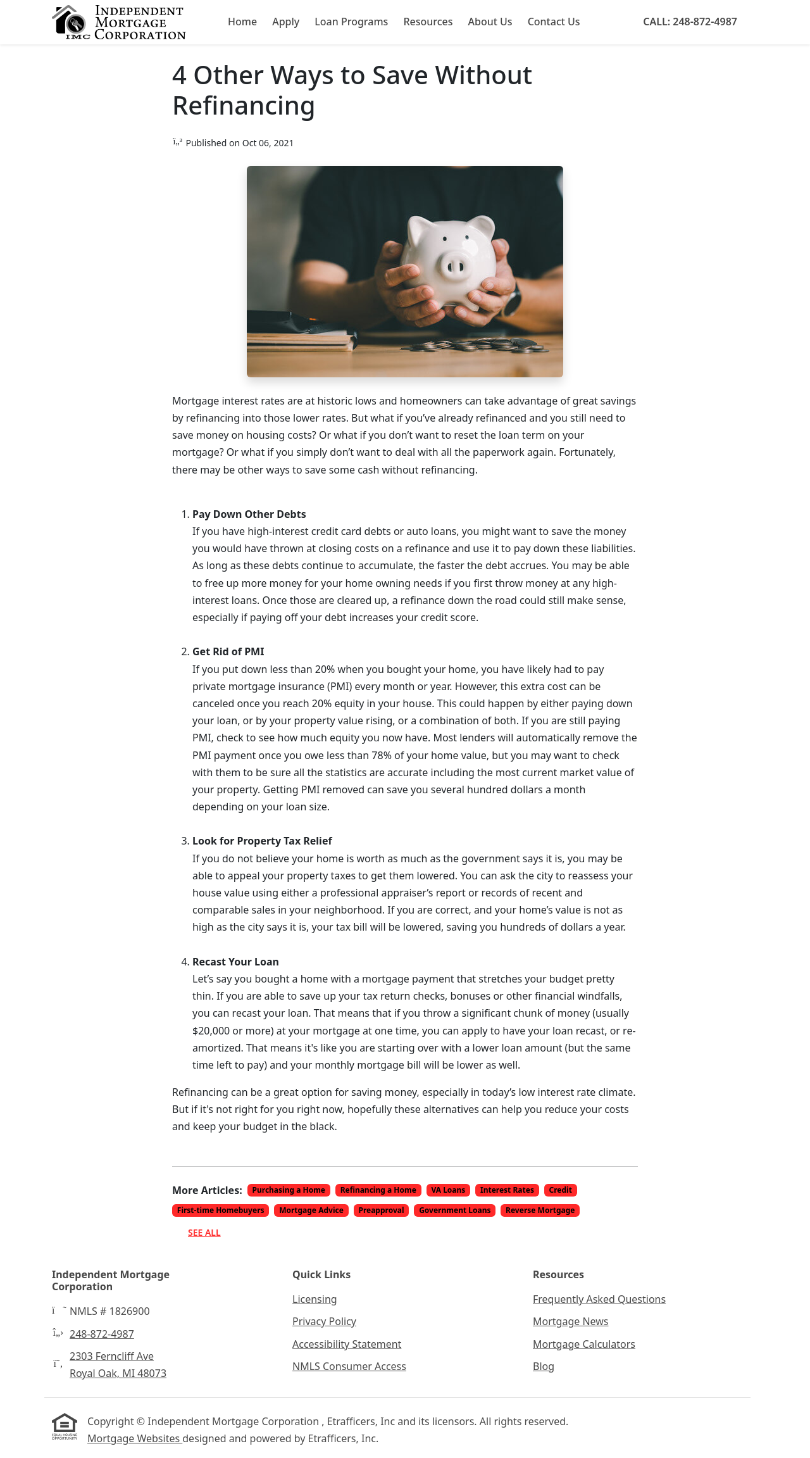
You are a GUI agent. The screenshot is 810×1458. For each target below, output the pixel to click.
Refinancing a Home (378, 1190)
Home (242, 21)
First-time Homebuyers (221, 1210)
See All (204, 1232)
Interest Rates (507, 1190)
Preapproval (381, 1210)
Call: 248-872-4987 (690, 21)
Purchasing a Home (289, 1190)
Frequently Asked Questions (599, 1299)
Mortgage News (571, 1321)
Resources (427, 21)
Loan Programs (351, 21)
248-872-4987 (102, 1334)
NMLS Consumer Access (349, 1366)
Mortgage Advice (311, 1210)
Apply (285, 21)
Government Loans (454, 1210)
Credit (560, 1190)
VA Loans (448, 1190)
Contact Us (554, 21)
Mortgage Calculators (584, 1344)
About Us (490, 21)
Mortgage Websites (134, 1438)
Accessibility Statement (346, 1344)
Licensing (314, 1299)
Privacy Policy (324, 1321)
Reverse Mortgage (540, 1210)
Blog (543, 1366)
